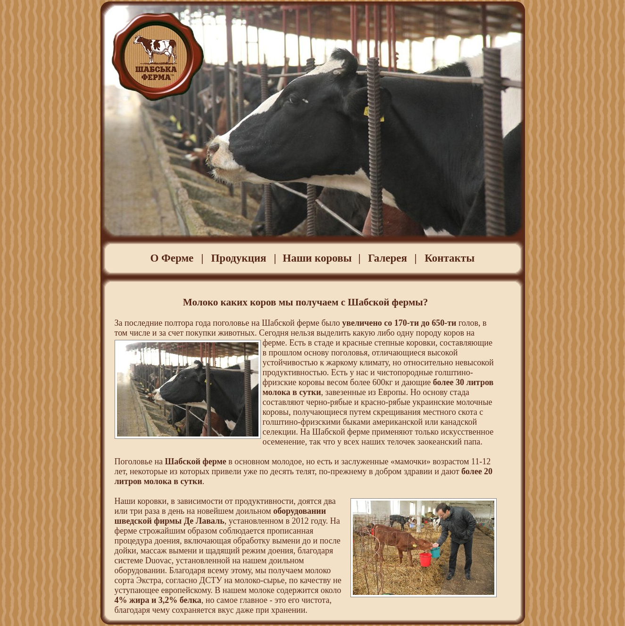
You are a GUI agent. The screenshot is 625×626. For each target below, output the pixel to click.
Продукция (238, 258)
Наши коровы (317, 258)
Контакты (450, 258)
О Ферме (171, 258)
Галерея (387, 258)
